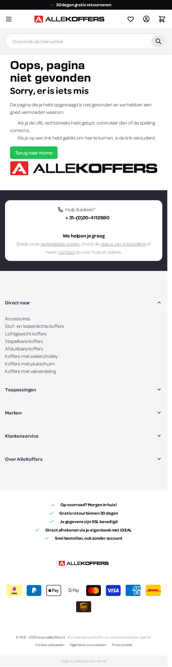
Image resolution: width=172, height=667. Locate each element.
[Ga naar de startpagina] (69, 19)
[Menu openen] (9, 19)
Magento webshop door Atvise (84, 661)
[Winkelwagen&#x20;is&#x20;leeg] (162, 19)
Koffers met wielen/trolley (31, 356)
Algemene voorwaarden (88, 644)
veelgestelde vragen (60, 244)
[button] (83, 302)
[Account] (146, 19)
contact (67, 252)
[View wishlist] (131, 19)
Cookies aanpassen (49, 644)
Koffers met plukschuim (30, 363)
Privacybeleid (122, 644)
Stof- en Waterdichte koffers (34, 326)
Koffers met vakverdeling (30, 371)
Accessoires (17, 318)
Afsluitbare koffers (24, 348)
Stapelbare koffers (24, 341)
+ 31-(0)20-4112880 (87, 217)
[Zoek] (158, 41)
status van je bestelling (123, 244)
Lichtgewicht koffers (26, 333)
